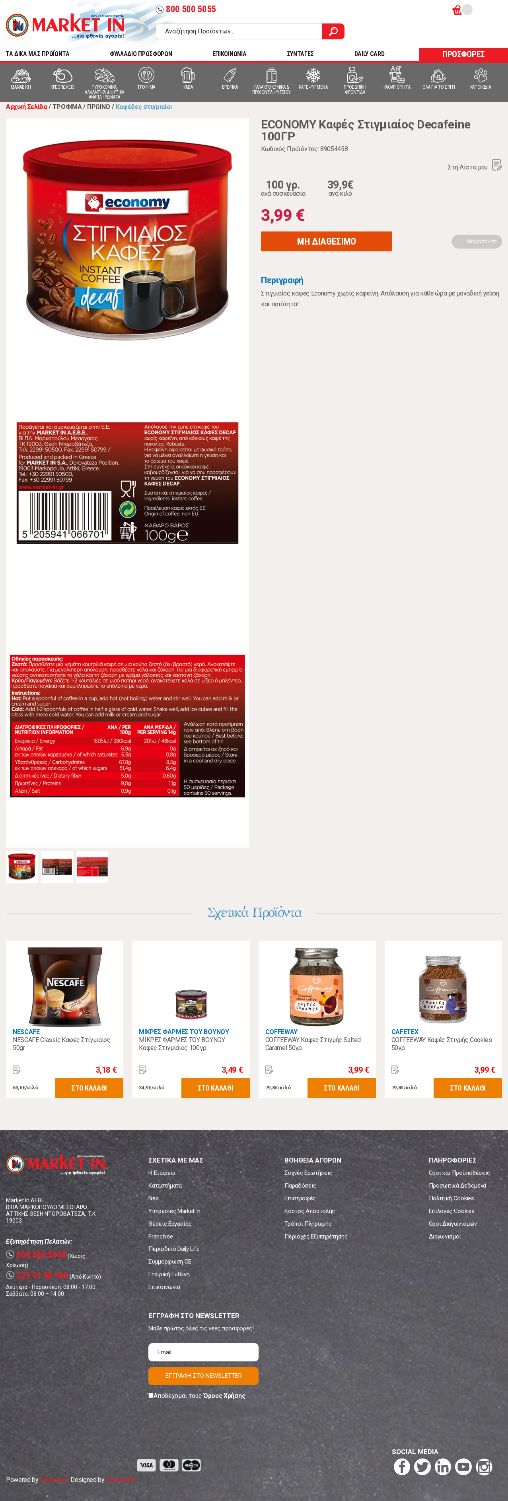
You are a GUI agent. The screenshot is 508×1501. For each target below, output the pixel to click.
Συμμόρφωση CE (169, 1261)
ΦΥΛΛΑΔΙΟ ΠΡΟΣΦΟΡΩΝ (141, 54)
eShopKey (53, 1480)
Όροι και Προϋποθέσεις (459, 1172)
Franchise (160, 1236)
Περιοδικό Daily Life (174, 1248)
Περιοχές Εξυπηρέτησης (315, 1236)
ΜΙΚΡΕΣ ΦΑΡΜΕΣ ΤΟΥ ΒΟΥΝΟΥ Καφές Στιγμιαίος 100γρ (182, 1044)
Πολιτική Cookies (451, 1198)
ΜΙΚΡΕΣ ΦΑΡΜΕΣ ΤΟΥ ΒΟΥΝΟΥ (184, 1032)
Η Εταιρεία (161, 1172)
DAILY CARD (369, 54)
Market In (65, 26)
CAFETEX (404, 1032)
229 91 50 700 (37, 1275)
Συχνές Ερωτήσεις (308, 1172)
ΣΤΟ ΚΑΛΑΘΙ (89, 1088)
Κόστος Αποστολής (309, 1211)
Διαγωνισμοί (445, 1236)
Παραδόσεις (300, 1185)
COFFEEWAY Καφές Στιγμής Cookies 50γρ (441, 1044)
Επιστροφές (300, 1198)
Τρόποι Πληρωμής (307, 1223)
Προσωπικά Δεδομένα (457, 1185)
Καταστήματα (164, 1185)
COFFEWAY (281, 1032)
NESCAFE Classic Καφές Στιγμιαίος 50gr (62, 1044)
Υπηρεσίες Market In (174, 1211)
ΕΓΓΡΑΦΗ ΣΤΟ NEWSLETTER (203, 1375)
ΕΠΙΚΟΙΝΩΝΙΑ (229, 54)
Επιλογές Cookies (452, 1211)
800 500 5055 (186, 9)
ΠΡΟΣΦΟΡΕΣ (463, 54)
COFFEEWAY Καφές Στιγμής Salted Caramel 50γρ (313, 1044)
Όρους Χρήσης (224, 1396)
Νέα (153, 1198)
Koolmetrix (120, 1480)
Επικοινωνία (164, 1287)
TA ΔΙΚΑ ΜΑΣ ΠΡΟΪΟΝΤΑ (38, 54)
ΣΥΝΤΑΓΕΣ (300, 54)
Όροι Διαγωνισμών (453, 1223)
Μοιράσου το (482, 241)
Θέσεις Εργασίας (169, 1223)
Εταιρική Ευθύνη (168, 1274)
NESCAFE (26, 1032)
